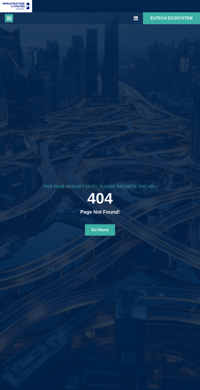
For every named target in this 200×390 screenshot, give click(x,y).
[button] (9, 18)
